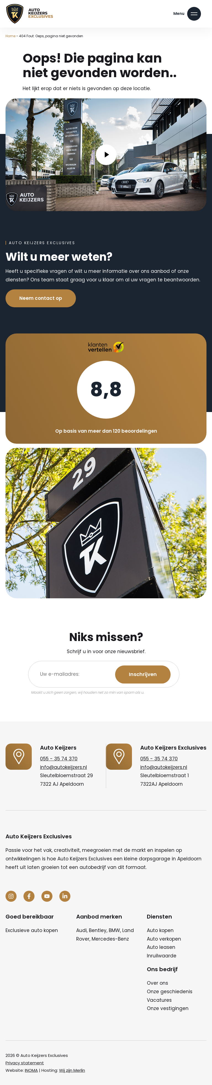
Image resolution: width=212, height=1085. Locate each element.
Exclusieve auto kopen (32, 930)
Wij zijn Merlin (72, 1070)
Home (10, 36)
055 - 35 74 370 (59, 758)
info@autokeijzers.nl (63, 767)
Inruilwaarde (161, 955)
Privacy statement (25, 1063)
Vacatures (159, 1000)
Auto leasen (161, 947)
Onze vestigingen (168, 1008)
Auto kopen (160, 930)
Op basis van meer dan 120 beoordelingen (106, 431)
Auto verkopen (164, 939)
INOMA (31, 1070)
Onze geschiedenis (169, 991)
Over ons (157, 983)
